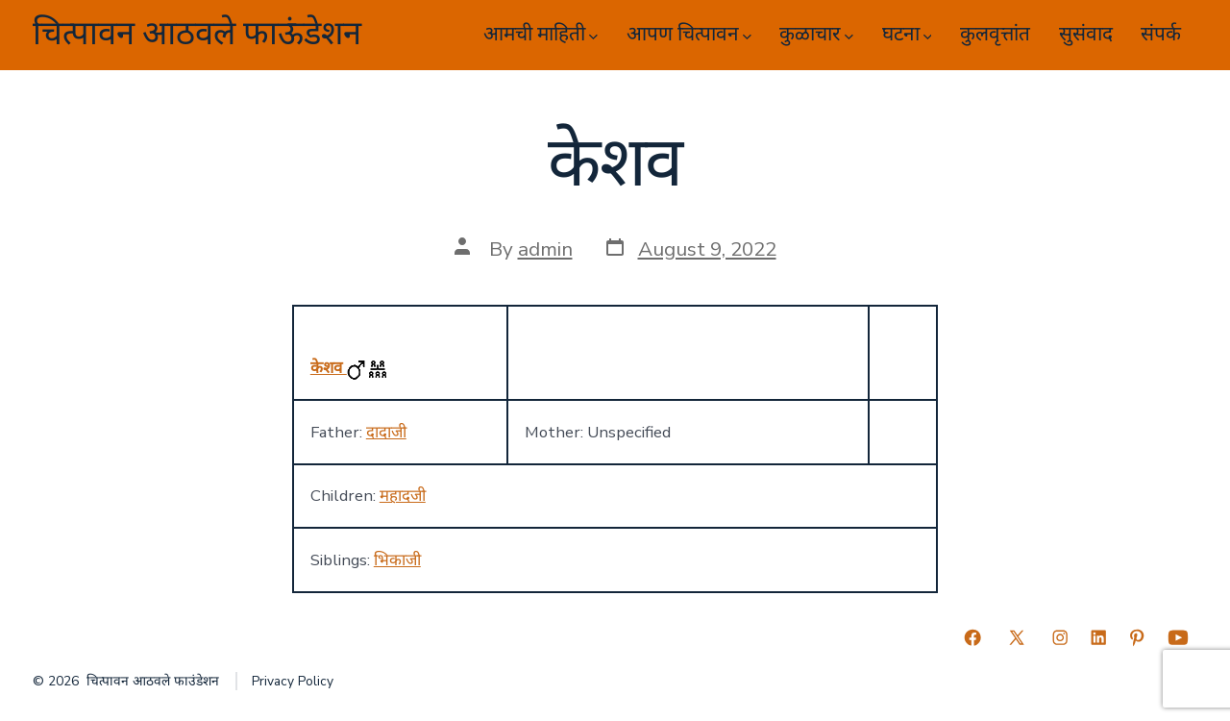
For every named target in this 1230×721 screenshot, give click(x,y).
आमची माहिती (540, 34)
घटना (907, 34)
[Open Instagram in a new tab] (1060, 637)
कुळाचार (816, 34)
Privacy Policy (292, 681)
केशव (328, 368)
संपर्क (1161, 34)
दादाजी (386, 432)
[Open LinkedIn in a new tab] (1098, 637)
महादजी (403, 496)
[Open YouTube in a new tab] (1178, 637)
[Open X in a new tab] (1017, 637)
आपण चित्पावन (689, 34)
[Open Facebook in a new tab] (972, 637)
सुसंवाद (1086, 34)
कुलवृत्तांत (995, 34)
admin (545, 249)
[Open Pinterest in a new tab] (1136, 637)
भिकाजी (397, 560)
